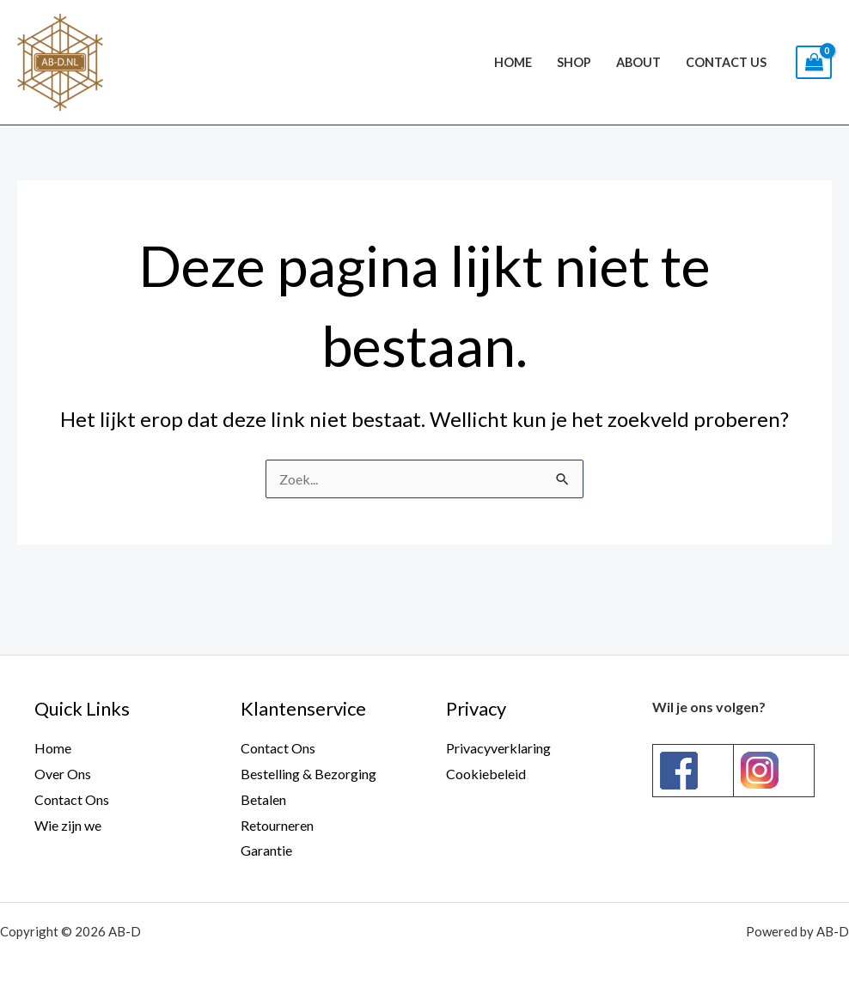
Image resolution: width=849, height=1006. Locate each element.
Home (513, 62)
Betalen (263, 799)
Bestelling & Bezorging (308, 773)
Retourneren (277, 825)
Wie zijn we (67, 825)
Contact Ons (71, 799)
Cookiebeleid (486, 773)
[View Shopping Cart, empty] (814, 62)
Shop (574, 62)
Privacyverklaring (498, 748)
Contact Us (726, 62)
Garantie (266, 850)
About (638, 62)
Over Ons (62, 773)
